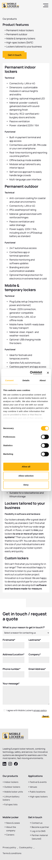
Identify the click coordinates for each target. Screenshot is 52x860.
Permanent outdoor (16, 34)
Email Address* (37, 670)
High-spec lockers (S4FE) (19, 42)
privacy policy (40, 712)
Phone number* (12, 670)
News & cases (13, 822)
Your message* (11, 685)
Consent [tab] (9, 380)
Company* (35, 656)
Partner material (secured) (40, 837)
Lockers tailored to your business (24, 46)
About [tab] (43, 380)
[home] (10, 5)
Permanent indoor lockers (20, 30)
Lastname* (35, 641)
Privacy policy (9, 847)
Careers (10, 834)
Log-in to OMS (38, 831)
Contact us (37, 822)
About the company (11, 829)
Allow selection (26, 476)
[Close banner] (48, 373)
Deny (26, 485)
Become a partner (40, 827)
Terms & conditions (12, 853)
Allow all (26, 466)
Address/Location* (13, 656)
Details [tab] (26, 380)
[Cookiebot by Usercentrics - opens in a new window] (31, 373)
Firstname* (9, 641)
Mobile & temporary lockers (20, 38)
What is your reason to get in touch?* (24, 629)
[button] (45, 5)
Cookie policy (25, 847)
